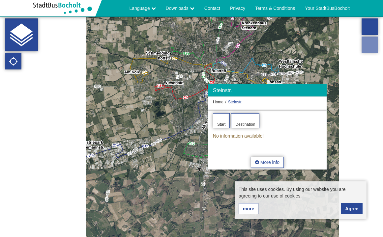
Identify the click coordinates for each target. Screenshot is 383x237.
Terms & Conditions (275, 8)
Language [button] (142, 8)
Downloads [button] (180, 8)
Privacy (237, 8)
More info (267, 162)
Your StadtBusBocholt (327, 8)
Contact (212, 8)
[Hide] (320, 92)
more (248, 208)
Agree (351, 208)
